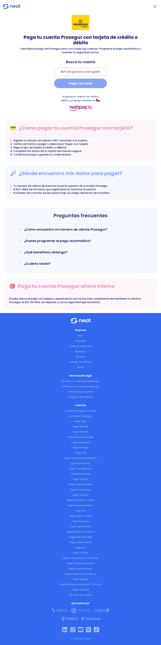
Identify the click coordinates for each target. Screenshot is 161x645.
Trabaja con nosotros (80, 362)
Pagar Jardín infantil (80, 542)
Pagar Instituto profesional (80, 531)
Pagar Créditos (80, 495)
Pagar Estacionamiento (80, 505)
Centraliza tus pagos (80, 416)
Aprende (80, 356)
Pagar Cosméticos (80, 489)
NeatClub (80, 341)
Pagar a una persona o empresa (80, 558)
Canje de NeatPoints (80, 346)
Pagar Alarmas (80, 426)
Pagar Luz (80, 547)
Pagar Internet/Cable (80, 537)
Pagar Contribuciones (80, 484)
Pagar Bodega (80, 447)
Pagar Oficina (80, 552)
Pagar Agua (80, 421)
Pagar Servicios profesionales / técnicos (80, 584)
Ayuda (80, 367)
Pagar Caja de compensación (80, 458)
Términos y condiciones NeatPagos (80, 381)
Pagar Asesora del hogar (80, 437)
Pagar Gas (80, 510)
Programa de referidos (80, 397)
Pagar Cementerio (80, 463)
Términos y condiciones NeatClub (80, 386)
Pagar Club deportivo (80, 468)
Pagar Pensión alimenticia (81, 563)
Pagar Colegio (80, 479)
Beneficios (80, 351)
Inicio (80, 335)
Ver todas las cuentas (80, 595)
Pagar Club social (80, 473)
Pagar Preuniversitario (80, 568)
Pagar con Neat (80, 83)
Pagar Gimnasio (80, 521)
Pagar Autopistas (80, 442)
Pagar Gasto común (80, 516)
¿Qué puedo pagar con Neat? (80, 410)
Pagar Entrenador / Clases (80, 500)
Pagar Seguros (80, 579)
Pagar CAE (80, 452)
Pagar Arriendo (80, 431)
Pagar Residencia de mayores (80, 574)
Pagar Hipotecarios (80, 526)
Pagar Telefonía (80, 589)
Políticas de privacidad (80, 391)
